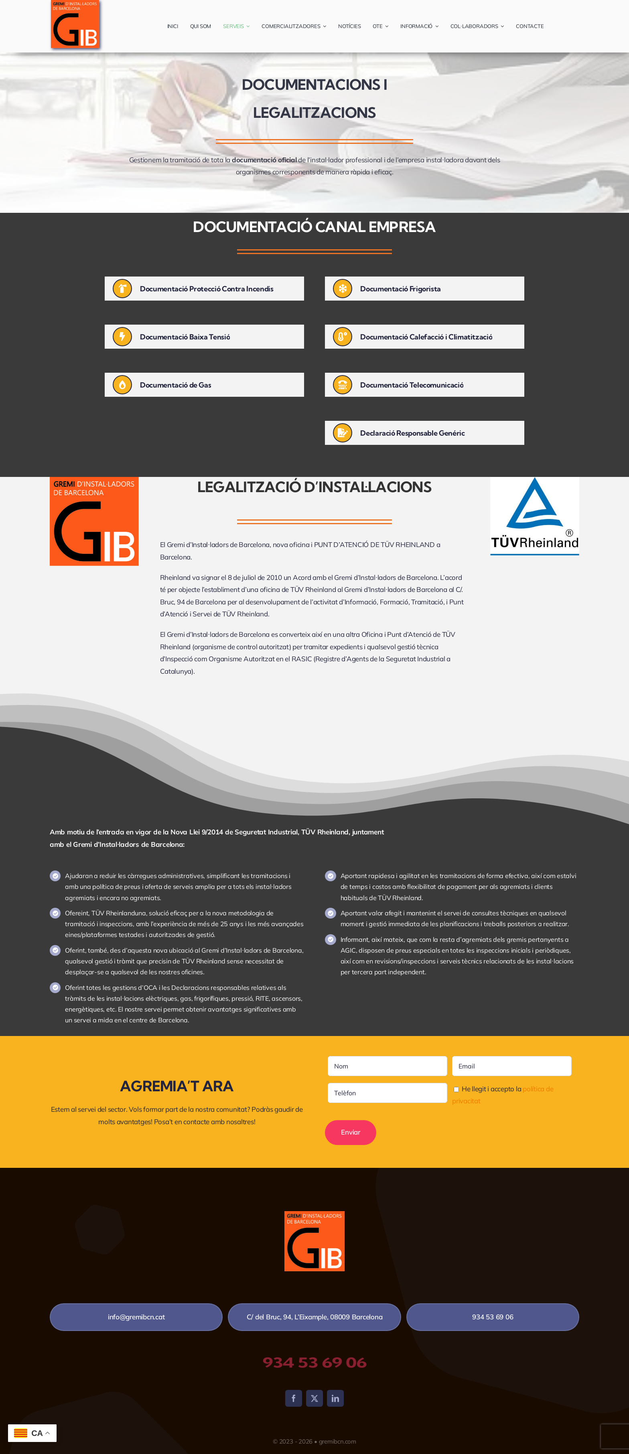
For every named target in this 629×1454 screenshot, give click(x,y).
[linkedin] (335, 1398)
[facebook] (293, 1398)
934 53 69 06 (314, 1362)
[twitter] (314, 1398)
